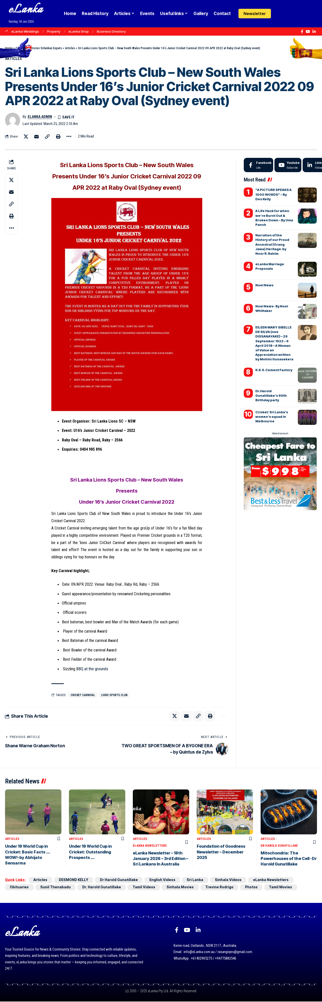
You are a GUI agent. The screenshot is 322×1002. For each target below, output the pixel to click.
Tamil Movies (285, 887)
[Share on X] (26, 137)
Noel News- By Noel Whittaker (271, 308)
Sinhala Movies (183, 887)
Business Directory (111, 31)
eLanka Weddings (25, 31)
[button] (290, 13)
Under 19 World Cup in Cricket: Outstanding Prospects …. (90, 852)
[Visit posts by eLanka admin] (12, 120)
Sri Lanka (199, 880)
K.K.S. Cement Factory (273, 370)
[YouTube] (307, 31)
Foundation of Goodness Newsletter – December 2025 (221, 852)
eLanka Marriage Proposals (269, 266)
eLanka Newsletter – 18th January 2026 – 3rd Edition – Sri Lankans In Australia (160, 859)
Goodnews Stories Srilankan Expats (39, 48)
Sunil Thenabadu (56, 887)
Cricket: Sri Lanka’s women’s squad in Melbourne (271, 416)
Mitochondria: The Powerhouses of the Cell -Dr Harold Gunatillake (289, 859)
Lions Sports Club (115, 695)
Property (53, 31)
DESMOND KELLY (75, 880)
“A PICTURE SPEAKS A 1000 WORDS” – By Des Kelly (273, 194)
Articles (70, 48)
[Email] (37, 137)
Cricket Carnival (83, 695)
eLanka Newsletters (150, 846)
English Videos (165, 880)
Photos (255, 887)
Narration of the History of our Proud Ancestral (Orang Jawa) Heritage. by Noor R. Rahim (272, 244)
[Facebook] (302, 31)
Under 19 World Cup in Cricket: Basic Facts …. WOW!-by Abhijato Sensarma (27, 855)
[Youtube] (287, 165)
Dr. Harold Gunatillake (103, 887)
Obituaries (19, 887)
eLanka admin (40, 116)
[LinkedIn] (314, 31)
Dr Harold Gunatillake (279, 846)
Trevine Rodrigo (223, 887)
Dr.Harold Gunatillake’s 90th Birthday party (271, 395)
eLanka (26, 10)
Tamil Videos (145, 887)
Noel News (264, 285)
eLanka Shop (78, 31)
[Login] (280, 14)
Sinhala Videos (232, 880)
